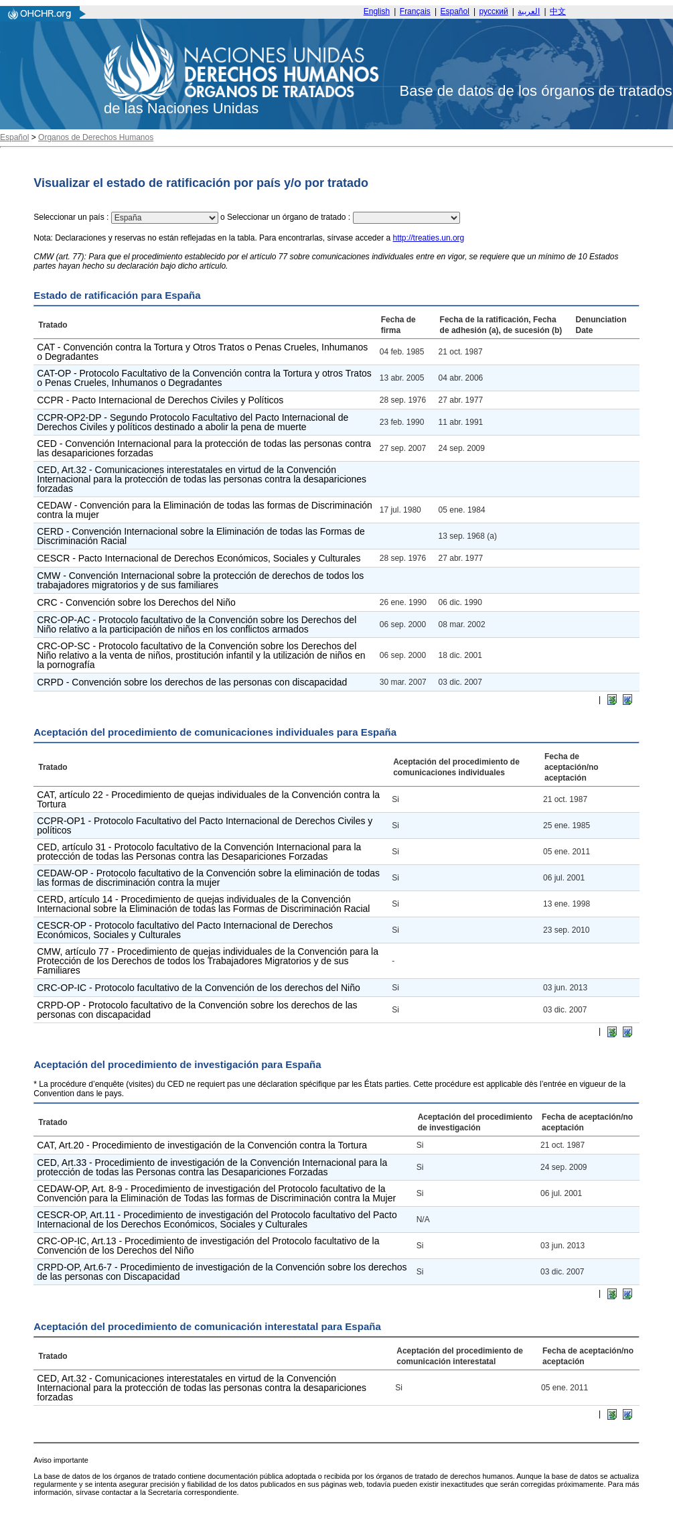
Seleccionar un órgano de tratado (286, 217)
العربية (529, 11)
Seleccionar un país (68, 217)
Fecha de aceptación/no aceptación (571, 767)
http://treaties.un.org (429, 238)
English (377, 11)
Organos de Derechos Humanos (95, 137)
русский (493, 11)
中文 (558, 11)
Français (415, 11)
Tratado (52, 325)
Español (455, 11)
